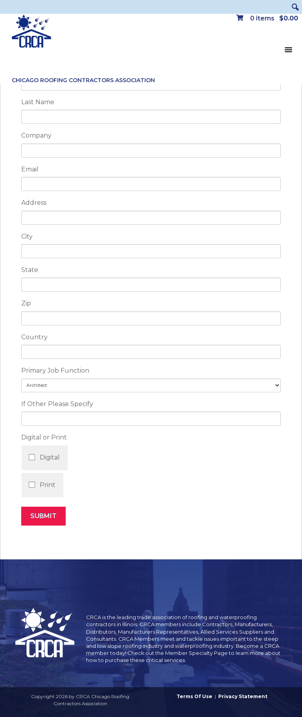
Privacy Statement (242, 696)
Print (47, 485)
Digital (50, 457)
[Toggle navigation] (288, 49)
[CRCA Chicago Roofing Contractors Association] (31, 31)
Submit (43, 516)
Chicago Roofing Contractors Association (83, 80)
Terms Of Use (194, 696)
